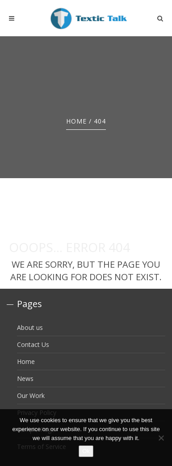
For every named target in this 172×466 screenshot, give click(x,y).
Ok (86, 451)
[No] (160, 437)
